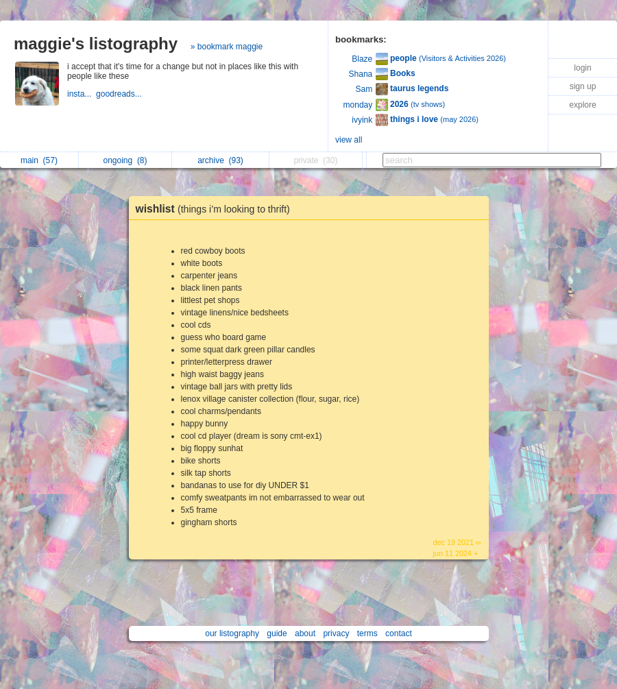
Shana (361, 74)
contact (398, 633)
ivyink (362, 120)
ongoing (125, 160)
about (305, 633)
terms (367, 633)
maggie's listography (96, 43)
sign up (583, 86)
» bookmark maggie (227, 46)
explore (582, 105)
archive (220, 160)
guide (277, 633)
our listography (232, 633)
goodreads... (120, 94)
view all (348, 140)
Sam (364, 89)
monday (358, 105)
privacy (336, 633)
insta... (81, 94)
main (39, 160)
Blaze (362, 59)
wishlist (216, 209)
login (582, 68)
